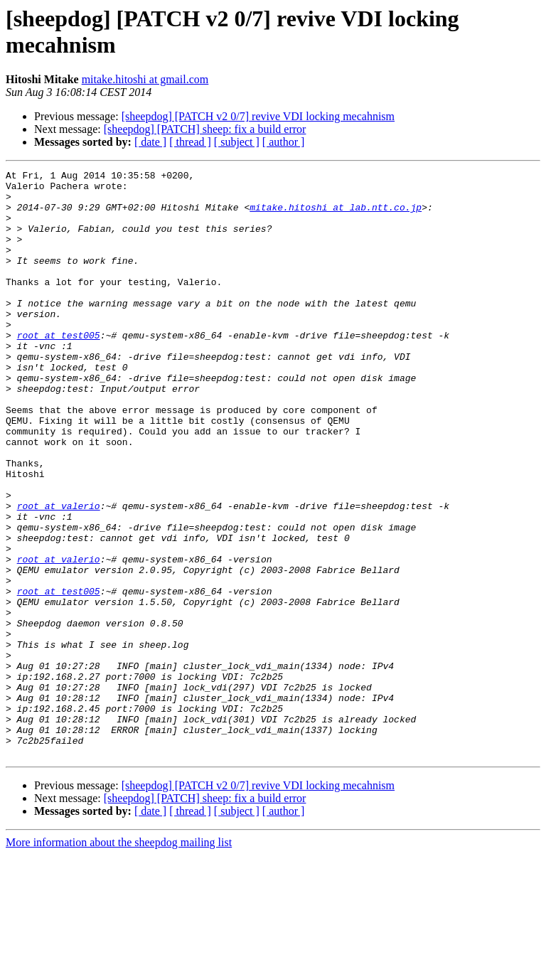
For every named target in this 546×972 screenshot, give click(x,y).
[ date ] (150, 142)
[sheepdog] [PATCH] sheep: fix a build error (205, 129)
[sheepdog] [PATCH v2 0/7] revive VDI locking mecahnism (258, 116)
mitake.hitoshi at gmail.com (145, 79)
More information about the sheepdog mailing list (119, 960)
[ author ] (283, 142)
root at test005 (58, 369)
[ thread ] (190, 142)
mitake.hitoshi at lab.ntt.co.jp (336, 215)
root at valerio (58, 573)
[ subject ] (236, 142)
